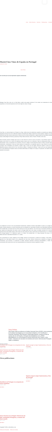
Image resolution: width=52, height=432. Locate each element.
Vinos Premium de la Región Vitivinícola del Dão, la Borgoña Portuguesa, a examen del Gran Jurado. (12, 351)
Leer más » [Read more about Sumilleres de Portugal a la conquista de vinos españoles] (2, 387)
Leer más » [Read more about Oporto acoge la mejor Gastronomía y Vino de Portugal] (28, 381)
